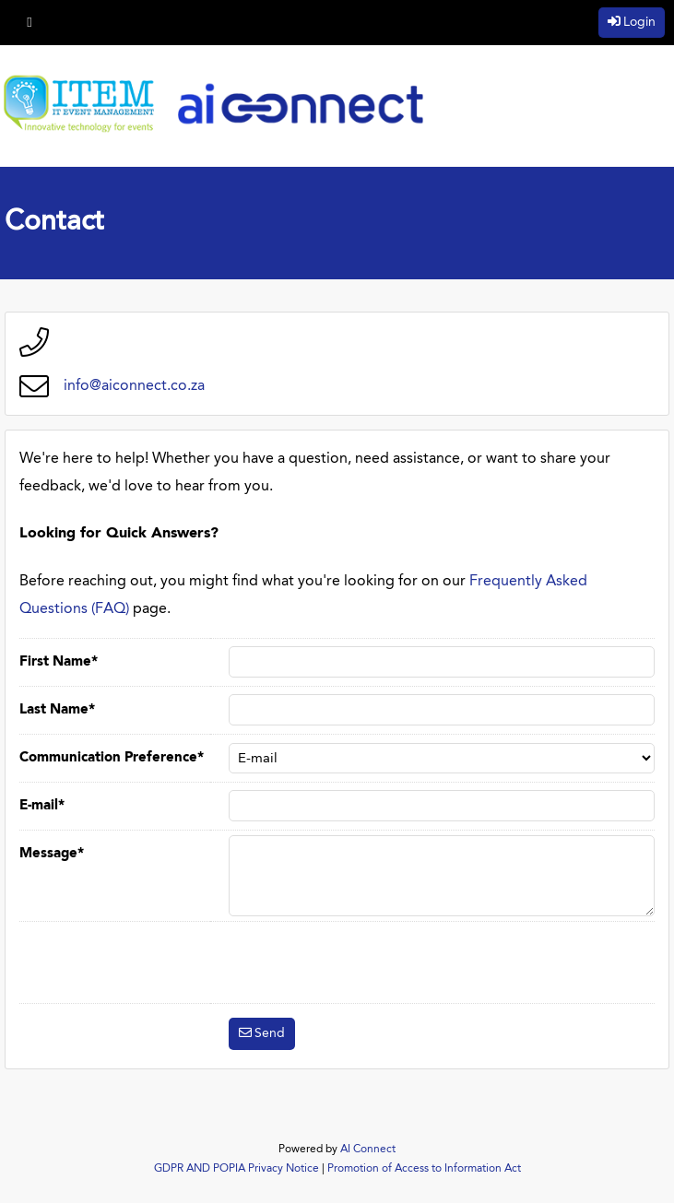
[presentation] (369, 962)
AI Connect (368, 1149)
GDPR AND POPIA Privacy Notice (236, 1168)
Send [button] (269, 1033)
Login (639, 22)
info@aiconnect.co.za (134, 386)
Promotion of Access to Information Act (424, 1168)
